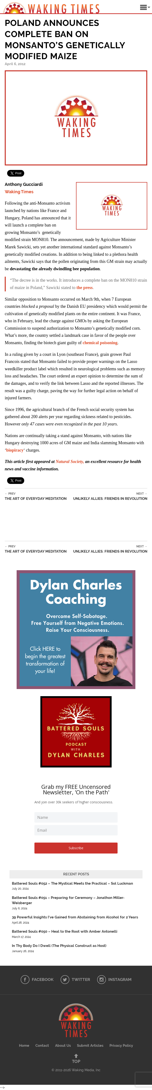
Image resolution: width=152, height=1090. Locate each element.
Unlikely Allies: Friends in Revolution (110, 496)
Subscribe (76, 848)
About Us (63, 1045)
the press (84, 287)
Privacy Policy (121, 1045)
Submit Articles (90, 1045)
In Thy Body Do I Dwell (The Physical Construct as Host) (59, 946)
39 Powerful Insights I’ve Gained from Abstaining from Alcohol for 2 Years (75, 917)
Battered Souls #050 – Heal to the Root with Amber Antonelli (64, 931)
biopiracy (15, 450)
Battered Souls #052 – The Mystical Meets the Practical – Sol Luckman (72, 883)
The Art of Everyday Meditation (35, 496)
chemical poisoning (100, 342)
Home (24, 1045)
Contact (42, 1045)
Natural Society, (70, 461)
